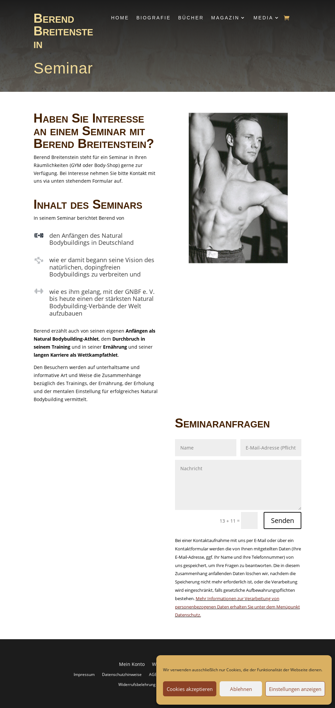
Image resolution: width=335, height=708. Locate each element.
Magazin (225, 17)
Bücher (191, 17)
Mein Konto (132, 664)
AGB (153, 674)
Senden (282, 520)
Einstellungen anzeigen (295, 689)
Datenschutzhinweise (122, 674)
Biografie (153, 17)
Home (120, 17)
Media (263, 17)
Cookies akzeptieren (190, 689)
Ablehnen (241, 689)
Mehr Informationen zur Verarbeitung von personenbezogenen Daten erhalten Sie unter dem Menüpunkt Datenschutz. (237, 606)
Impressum (84, 674)
